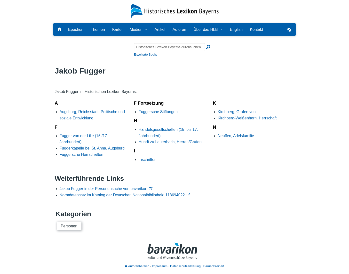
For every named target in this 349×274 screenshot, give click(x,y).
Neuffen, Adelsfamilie (236, 136)
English (236, 29)
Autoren (179, 29)
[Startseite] (174, 11)
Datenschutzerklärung (185, 266)
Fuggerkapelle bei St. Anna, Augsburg (92, 148)
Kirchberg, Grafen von (237, 112)
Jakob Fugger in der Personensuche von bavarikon (103, 189)
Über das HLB (205, 29)
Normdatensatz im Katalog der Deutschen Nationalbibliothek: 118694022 (122, 195)
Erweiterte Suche (145, 54)
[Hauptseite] (59, 29)
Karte (116, 29)
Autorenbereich (137, 266)
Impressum (159, 266)
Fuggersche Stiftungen (158, 112)
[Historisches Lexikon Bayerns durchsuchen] (169, 47)
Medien (136, 29)
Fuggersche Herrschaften (81, 154)
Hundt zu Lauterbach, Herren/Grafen (170, 142)
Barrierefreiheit (213, 266)
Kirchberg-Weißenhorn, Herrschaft (247, 118)
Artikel (160, 29)
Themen (98, 29)
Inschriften (148, 160)
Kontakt (256, 29)
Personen (69, 226)
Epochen (75, 29)
